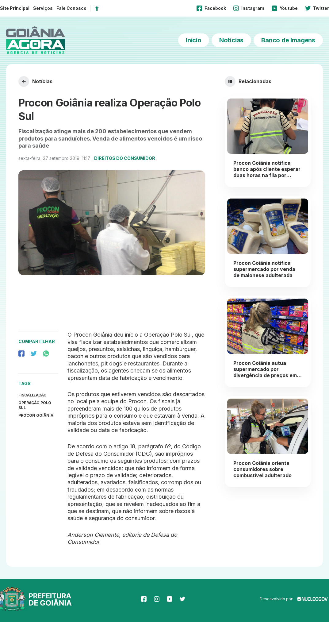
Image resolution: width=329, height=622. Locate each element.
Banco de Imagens (288, 40)
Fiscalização (32, 395)
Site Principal (14, 8)
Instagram (248, 8)
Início (193, 40)
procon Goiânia (35, 415)
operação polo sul (34, 405)
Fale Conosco (71, 8)
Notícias (231, 40)
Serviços (43, 8)
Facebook (211, 8)
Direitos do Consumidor (124, 158)
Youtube (285, 8)
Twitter (317, 8)
